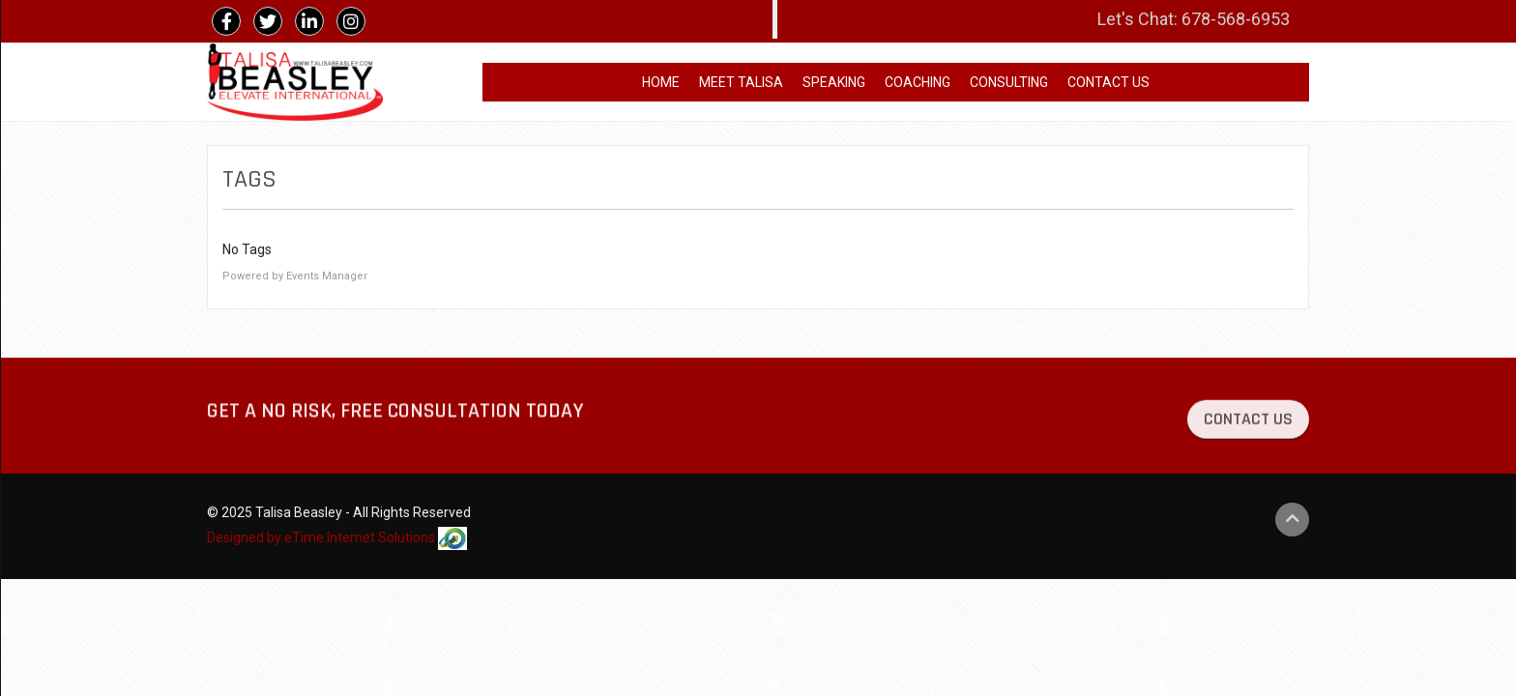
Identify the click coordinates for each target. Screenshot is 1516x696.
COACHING (917, 82)
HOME (661, 82)
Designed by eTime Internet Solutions (337, 538)
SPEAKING (833, 82)
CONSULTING (1009, 82)
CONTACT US (1108, 82)
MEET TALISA (741, 82)
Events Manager (326, 276)
